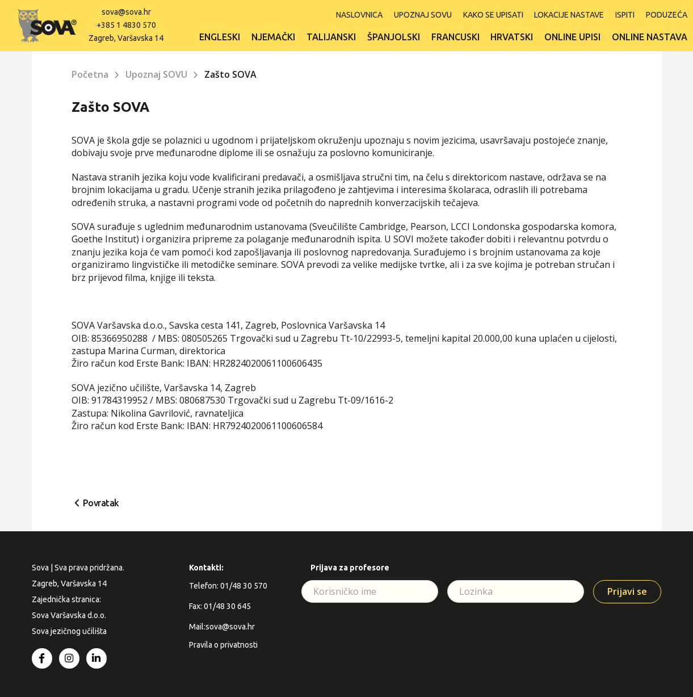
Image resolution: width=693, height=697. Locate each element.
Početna (90, 74)
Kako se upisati (493, 14)
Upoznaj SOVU (422, 14)
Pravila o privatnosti (223, 644)
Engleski (219, 36)
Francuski (455, 36)
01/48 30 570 (243, 585)
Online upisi (572, 36)
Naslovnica (358, 14)
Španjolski (393, 36)
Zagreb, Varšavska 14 (126, 36)
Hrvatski (511, 36)
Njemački (273, 36)
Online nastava (649, 36)
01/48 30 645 (227, 606)
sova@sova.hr (126, 11)
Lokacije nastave (569, 14)
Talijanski (330, 36)
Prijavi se (627, 591)
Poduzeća (666, 14)
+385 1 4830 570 (126, 24)
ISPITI (625, 14)
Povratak (101, 503)
